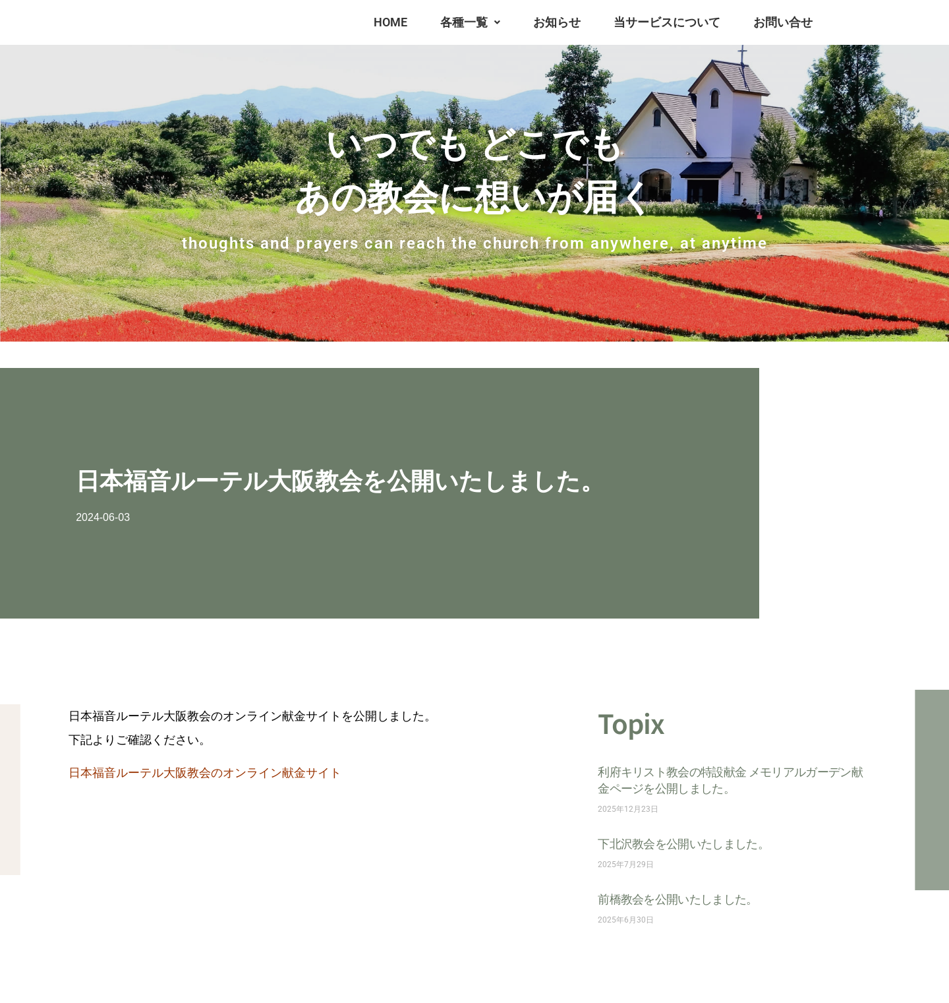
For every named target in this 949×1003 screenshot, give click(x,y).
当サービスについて (667, 22)
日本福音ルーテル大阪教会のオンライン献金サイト (205, 772)
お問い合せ (783, 22)
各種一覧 (470, 22)
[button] (470, 22)
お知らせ (557, 22)
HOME (390, 22)
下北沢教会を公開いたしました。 (683, 843)
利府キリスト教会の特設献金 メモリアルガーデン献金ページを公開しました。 (730, 780)
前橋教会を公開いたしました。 (677, 899)
